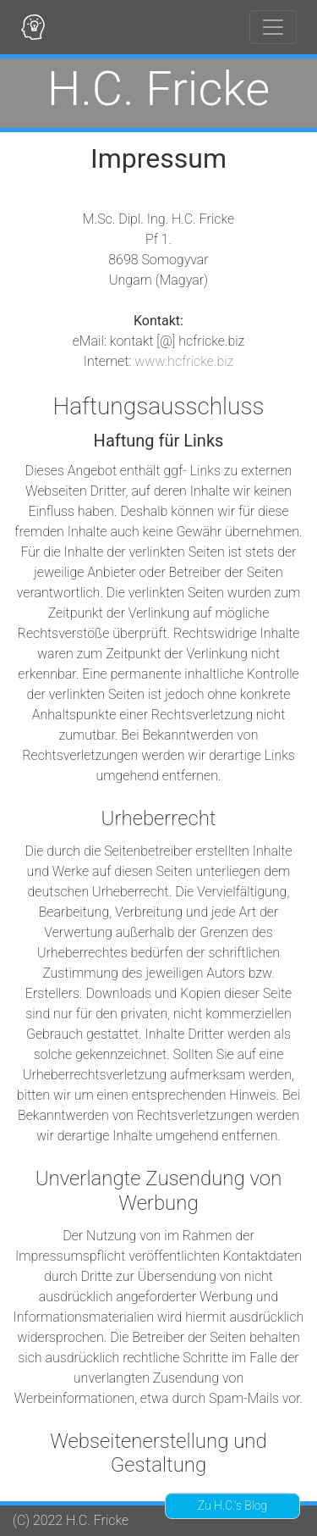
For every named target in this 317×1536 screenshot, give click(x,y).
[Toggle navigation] (273, 27)
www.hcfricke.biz (183, 361)
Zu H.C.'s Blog (233, 1505)
